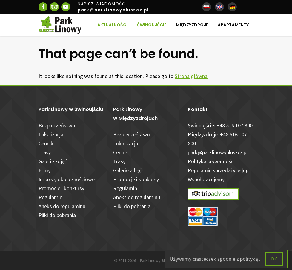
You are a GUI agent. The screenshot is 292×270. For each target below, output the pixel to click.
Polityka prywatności (211, 161)
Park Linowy (159, 260)
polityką (249, 258)
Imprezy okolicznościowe (67, 179)
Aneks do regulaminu (62, 206)
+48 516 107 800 (234, 125)
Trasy (45, 152)
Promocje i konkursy (61, 188)
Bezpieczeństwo (57, 125)
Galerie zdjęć (53, 161)
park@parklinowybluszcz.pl (218, 152)
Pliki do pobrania (57, 215)
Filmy (44, 170)
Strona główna (191, 76)
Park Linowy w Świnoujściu (71, 109)
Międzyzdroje (192, 25)
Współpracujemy (206, 179)
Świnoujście (151, 25)
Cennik (46, 143)
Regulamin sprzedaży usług (218, 170)
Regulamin (50, 197)
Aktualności (112, 25)
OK (274, 259)
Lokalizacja (51, 134)
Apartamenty (233, 25)
